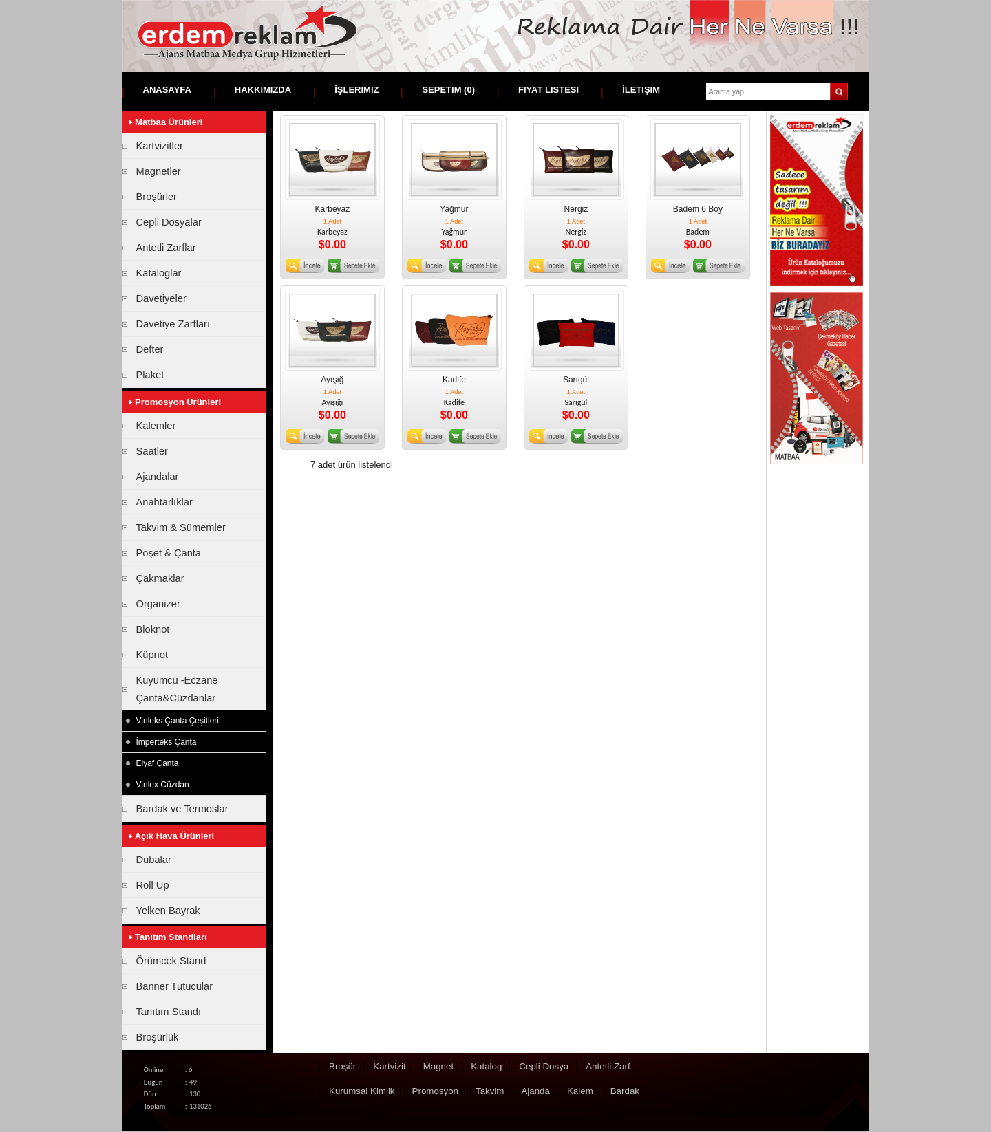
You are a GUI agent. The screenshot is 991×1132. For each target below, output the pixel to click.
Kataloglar (159, 273)
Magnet (438, 1066)
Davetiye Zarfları (173, 323)
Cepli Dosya (543, 1066)
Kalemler (156, 425)
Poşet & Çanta (169, 552)
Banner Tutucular (174, 986)
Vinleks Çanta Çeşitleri (178, 721)
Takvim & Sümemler (181, 527)
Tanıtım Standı (169, 1011)
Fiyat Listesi (548, 90)
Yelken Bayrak (168, 910)
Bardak (624, 1091)
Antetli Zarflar (166, 247)
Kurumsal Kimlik (362, 1091)
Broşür (342, 1066)
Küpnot (152, 654)
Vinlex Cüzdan (162, 785)
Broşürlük (157, 1037)
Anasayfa (167, 90)
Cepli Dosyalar (169, 222)
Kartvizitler (159, 145)
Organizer (158, 603)
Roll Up (152, 885)
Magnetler (158, 171)
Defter (150, 349)
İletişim (641, 90)
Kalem (580, 1091)
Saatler (152, 451)
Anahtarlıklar (164, 502)
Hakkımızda (263, 90)
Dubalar (153, 859)
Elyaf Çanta (157, 763)
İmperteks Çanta (166, 742)
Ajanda (535, 1091)
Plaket (150, 374)
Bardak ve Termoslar (182, 808)
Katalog (486, 1066)
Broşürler (156, 196)
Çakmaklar (160, 578)
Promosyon (435, 1091)
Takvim (490, 1091)
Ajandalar (157, 476)
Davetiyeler (161, 298)
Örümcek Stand (171, 960)
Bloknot (153, 629)
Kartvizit (389, 1066)
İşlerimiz (356, 90)
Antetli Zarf (608, 1066)
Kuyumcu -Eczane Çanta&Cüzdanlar (177, 689)
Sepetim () (448, 90)
